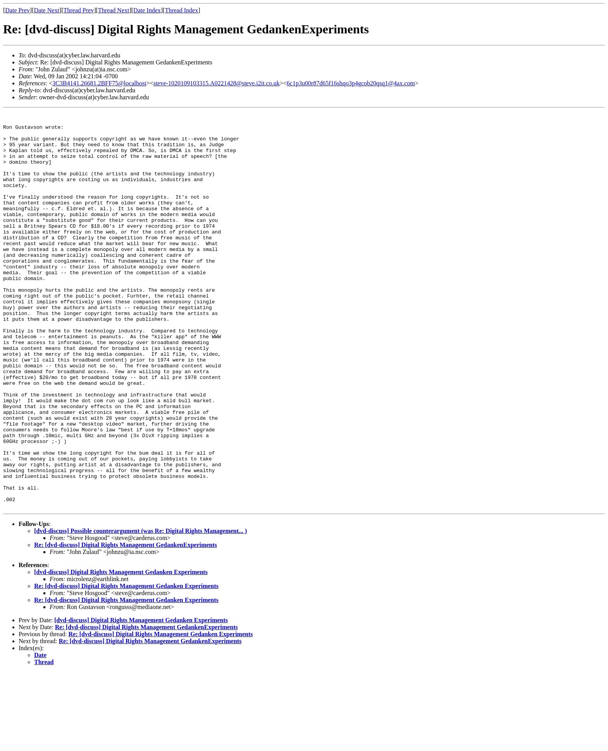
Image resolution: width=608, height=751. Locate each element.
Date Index (147, 10)
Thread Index (181, 10)
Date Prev (17, 10)
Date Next (46, 10)
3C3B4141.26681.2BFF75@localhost (99, 83)
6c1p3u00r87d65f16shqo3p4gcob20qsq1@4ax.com (351, 83)
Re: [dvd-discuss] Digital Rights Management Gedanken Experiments (126, 665)
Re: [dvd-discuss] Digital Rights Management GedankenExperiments (125, 624)
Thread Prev (78, 10)
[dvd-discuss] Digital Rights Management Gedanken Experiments (121, 651)
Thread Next (113, 10)
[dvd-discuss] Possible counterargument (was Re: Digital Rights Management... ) (140, 610)
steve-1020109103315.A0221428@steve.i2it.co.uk (216, 83)
